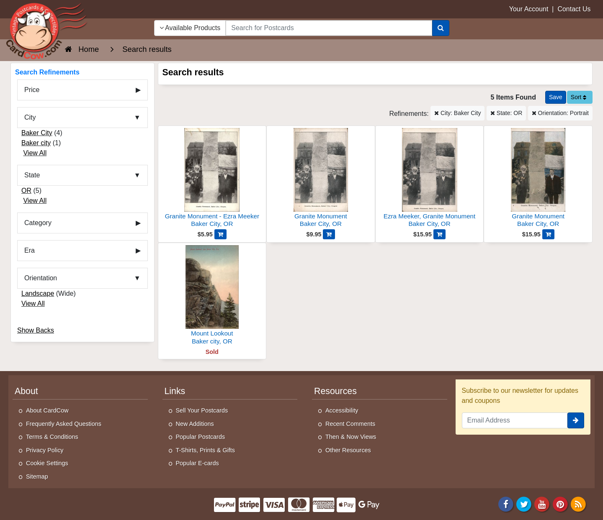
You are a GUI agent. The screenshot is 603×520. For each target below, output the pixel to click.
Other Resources (348, 450)
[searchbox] (328, 28)
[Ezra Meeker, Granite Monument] (430, 179)
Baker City (36, 132)
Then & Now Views (350, 436)
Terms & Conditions (52, 436)
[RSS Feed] (578, 503)
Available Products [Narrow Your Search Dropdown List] (190, 27)
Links (175, 391)
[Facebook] (506, 503)
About (26, 391)
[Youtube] (542, 503)
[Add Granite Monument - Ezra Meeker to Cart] (220, 234)
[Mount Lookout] (212, 296)
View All (34, 152)
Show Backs (35, 330)
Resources (335, 391)
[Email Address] (515, 420)
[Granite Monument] (321, 179)
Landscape (37, 293)
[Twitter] (524, 503)
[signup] (575, 420)
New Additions (195, 423)
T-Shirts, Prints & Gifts (205, 450)
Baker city (36, 142)
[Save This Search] (555, 97)
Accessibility (341, 410)
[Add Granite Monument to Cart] (329, 234)
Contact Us (573, 9)
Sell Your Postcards (202, 410)
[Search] (440, 28)
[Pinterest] (560, 503)
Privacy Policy (45, 450)
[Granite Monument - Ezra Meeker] (212, 179)
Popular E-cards (197, 463)
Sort (579, 97)
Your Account (529, 9)
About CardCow (47, 410)
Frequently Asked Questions (63, 423)
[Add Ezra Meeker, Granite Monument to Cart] (439, 234)
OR (26, 190)
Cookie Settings (47, 463)
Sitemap (37, 476)
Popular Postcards (200, 436)
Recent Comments (350, 423)
